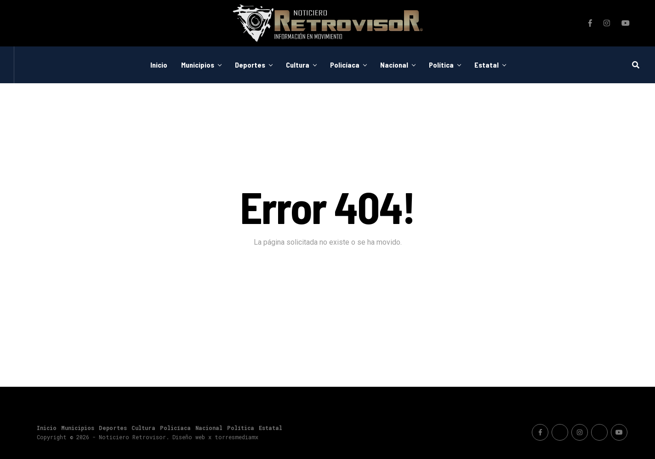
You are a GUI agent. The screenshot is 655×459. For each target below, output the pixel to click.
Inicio (158, 64)
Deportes (250, 64)
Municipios (197, 64)
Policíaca (344, 64)
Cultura (297, 64)
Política (441, 64)
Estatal (486, 64)
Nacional (394, 64)
